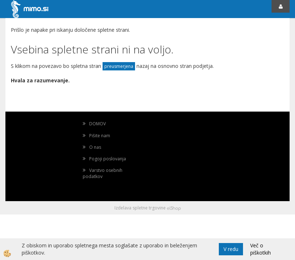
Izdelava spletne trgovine (140, 208)
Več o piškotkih (260, 249)
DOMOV (97, 124)
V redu (231, 249)
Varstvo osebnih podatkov (102, 173)
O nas (95, 147)
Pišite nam (99, 136)
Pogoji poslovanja (107, 159)
